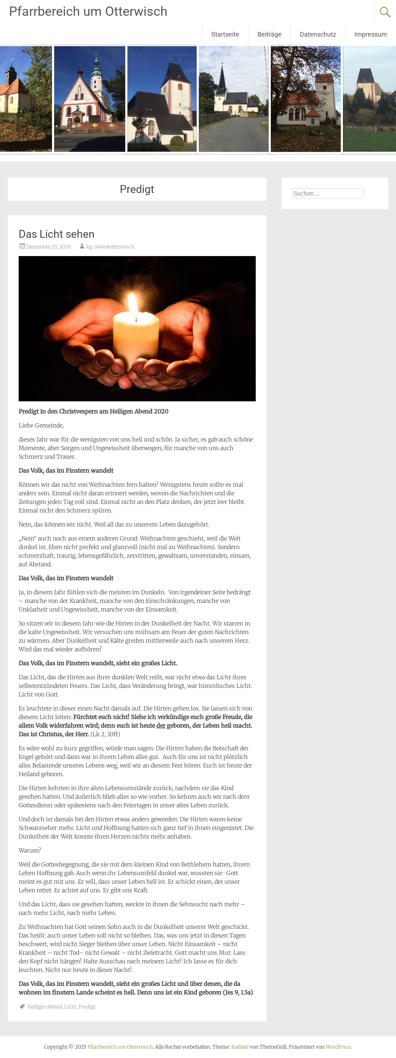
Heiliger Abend (45, 1006)
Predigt (87, 1006)
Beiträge (270, 34)
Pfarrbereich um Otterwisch (88, 11)
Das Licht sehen (57, 234)
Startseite (225, 34)
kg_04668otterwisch (110, 247)
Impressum (370, 34)
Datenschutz (318, 34)
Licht (70, 1006)
